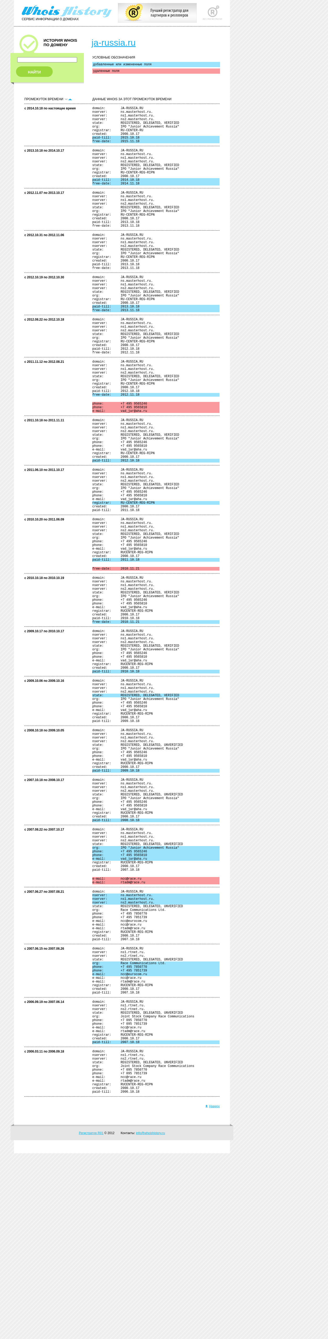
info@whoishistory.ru (150, 1319)
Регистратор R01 (91, 1319)
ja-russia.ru (114, 42)
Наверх (212, 1292)
